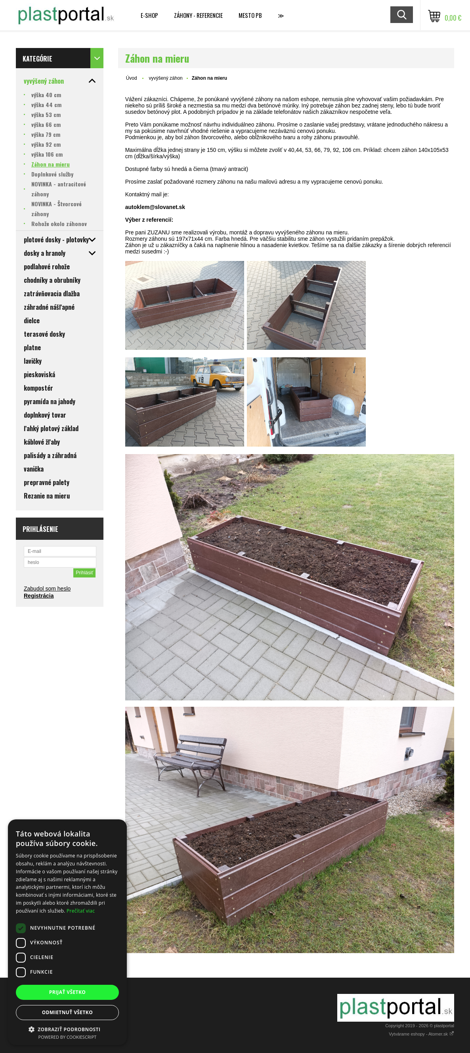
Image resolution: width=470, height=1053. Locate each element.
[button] (67, 1029)
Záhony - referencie (198, 15)
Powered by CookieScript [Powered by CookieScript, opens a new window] (67, 1037)
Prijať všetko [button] (67, 992)
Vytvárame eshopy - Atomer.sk (421, 1034)
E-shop (149, 15)
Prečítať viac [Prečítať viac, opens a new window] (81, 910)
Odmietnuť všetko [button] (67, 1012)
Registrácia (38, 596)
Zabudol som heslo (47, 588)
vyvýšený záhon (165, 78)
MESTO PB (250, 15)
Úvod (131, 78)
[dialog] (67, 932)
